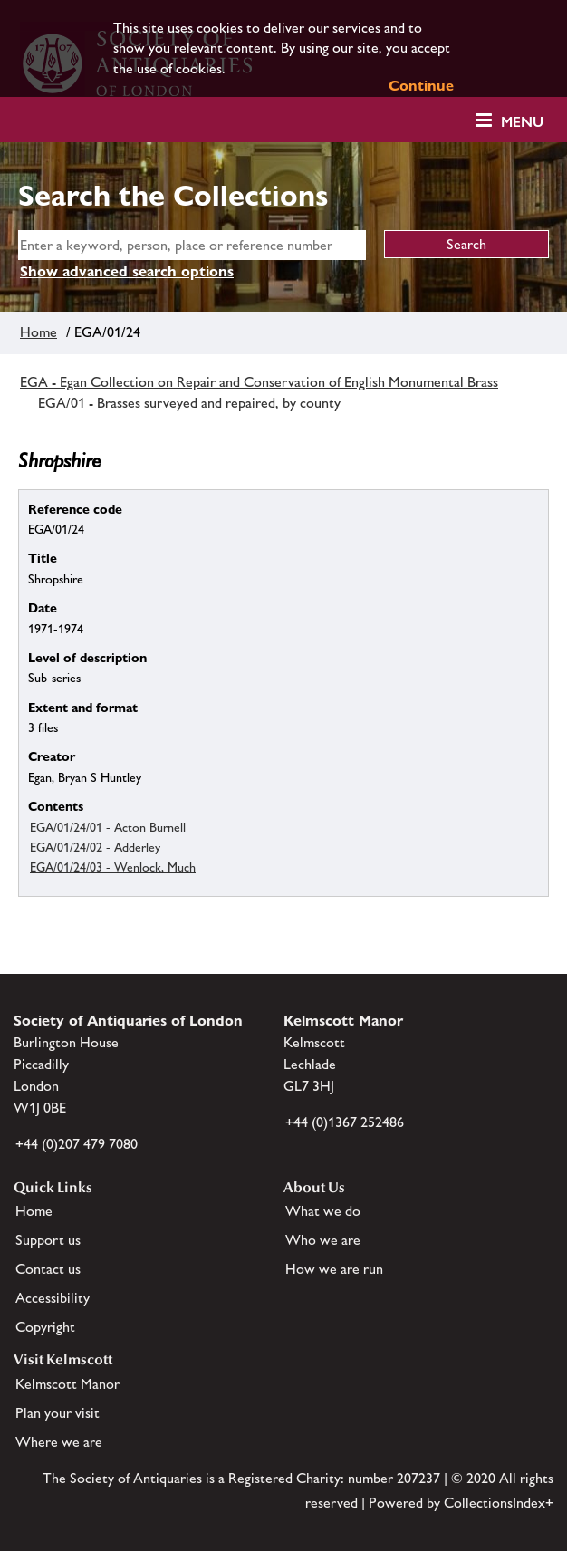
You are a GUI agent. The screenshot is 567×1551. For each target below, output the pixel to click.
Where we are (58, 1441)
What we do (322, 1210)
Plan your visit (57, 1412)
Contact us (48, 1268)
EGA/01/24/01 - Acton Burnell (108, 827)
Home (38, 332)
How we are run (334, 1268)
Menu (522, 121)
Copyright (45, 1326)
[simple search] (192, 245)
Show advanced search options (127, 271)
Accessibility (52, 1297)
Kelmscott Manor (67, 1383)
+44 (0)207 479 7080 (76, 1143)
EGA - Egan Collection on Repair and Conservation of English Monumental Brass (259, 381)
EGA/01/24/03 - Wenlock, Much (113, 867)
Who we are (322, 1239)
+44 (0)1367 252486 (344, 1122)
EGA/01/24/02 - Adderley (95, 847)
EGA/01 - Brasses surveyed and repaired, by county (189, 402)
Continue (421, 85)
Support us (48, 1239)
